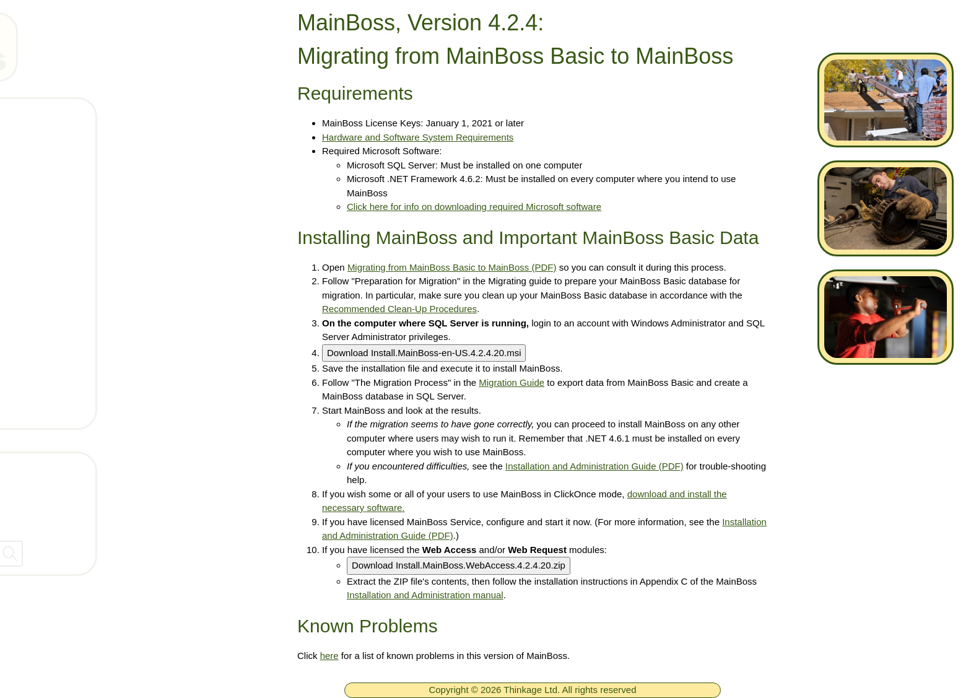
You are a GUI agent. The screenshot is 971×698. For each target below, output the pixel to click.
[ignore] (26, 117)
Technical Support (86, 226)
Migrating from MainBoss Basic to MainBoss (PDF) (452, 267)
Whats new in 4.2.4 (89, 299)
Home (57, 116)
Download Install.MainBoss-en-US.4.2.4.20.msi (424, 352)
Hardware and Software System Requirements (417, 137)
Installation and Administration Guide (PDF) (594, 466)
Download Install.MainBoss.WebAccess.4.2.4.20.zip (458, 565)
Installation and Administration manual (425, 595)
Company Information (67, 493)
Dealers (33, 519)
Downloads (69, 262)
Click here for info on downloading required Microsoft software (474, 206)
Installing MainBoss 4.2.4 (104, 372)
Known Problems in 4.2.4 (104, 409)
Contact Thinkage (58, 466)
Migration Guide (511, 382)
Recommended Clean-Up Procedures (399, 308)
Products (64, 189)
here (329, 655)
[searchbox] (136, 553)
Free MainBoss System (99, 153)
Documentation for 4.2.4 (101, 335)
